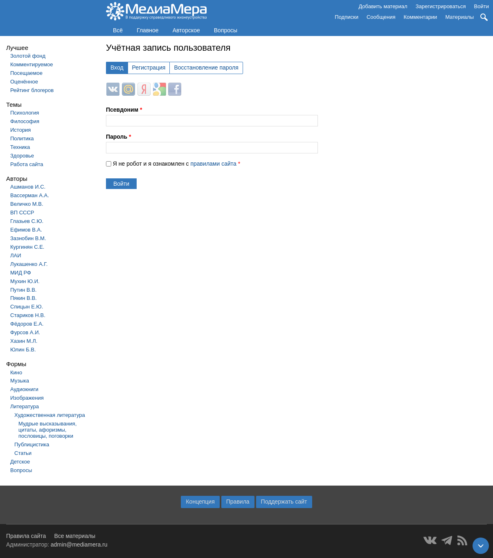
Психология (24, 113)
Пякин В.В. (23, 298)
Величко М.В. (26, 204)
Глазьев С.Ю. (26, 221)
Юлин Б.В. (23, 349)
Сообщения (381, 17)
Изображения (27, 398)
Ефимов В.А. (26, 230)
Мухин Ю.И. (25, 281)
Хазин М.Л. (23, 341)
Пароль (118, 136)
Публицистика (31, 444)
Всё (118, 30)
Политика (22, 138)
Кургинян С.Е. (27, 247)
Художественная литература (49, 415)
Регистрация (149, 67)
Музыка (19, 381)
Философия (24, 121)
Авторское (186, 30)
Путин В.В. (23, 290)
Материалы (459, 17)
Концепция (200, 501)
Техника (20, 147)
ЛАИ (15, 255)
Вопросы (225, 30)
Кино (16, 372)
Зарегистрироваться (441, 6)
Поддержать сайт (284, 501)
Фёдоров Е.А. (26, 324)
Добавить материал (382, 6)
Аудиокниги (24, 389)
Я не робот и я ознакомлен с (176, 163)
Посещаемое (26, 73)
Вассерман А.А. (29, 195)
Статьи (23, 453)
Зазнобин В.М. (28, 238)
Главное (148, 30)
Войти (481, 6)
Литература (24, 406)
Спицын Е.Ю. (26, 307)
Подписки (346, 17)
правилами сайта (213, 163)
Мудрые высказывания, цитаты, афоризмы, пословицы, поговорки (47, 430)
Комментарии (420, 17)
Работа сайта (26, 164)
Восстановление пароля (206, 67)
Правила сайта (26, 536)
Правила (238, 501)
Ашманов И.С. (27, 187)
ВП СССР (22, 212)
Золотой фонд (27, 56)
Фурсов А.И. (25, 332)
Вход (117, 67)
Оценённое (24, 82)
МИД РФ (20, 273)
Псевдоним (124, 109)
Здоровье (22, 156)
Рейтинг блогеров (32, 90)
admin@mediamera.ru (79, 544)
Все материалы (74, 536)
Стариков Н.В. (27, 315)
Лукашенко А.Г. (28, 264)
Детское (20, 462)
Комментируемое (31, 64)
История (20, 130)
